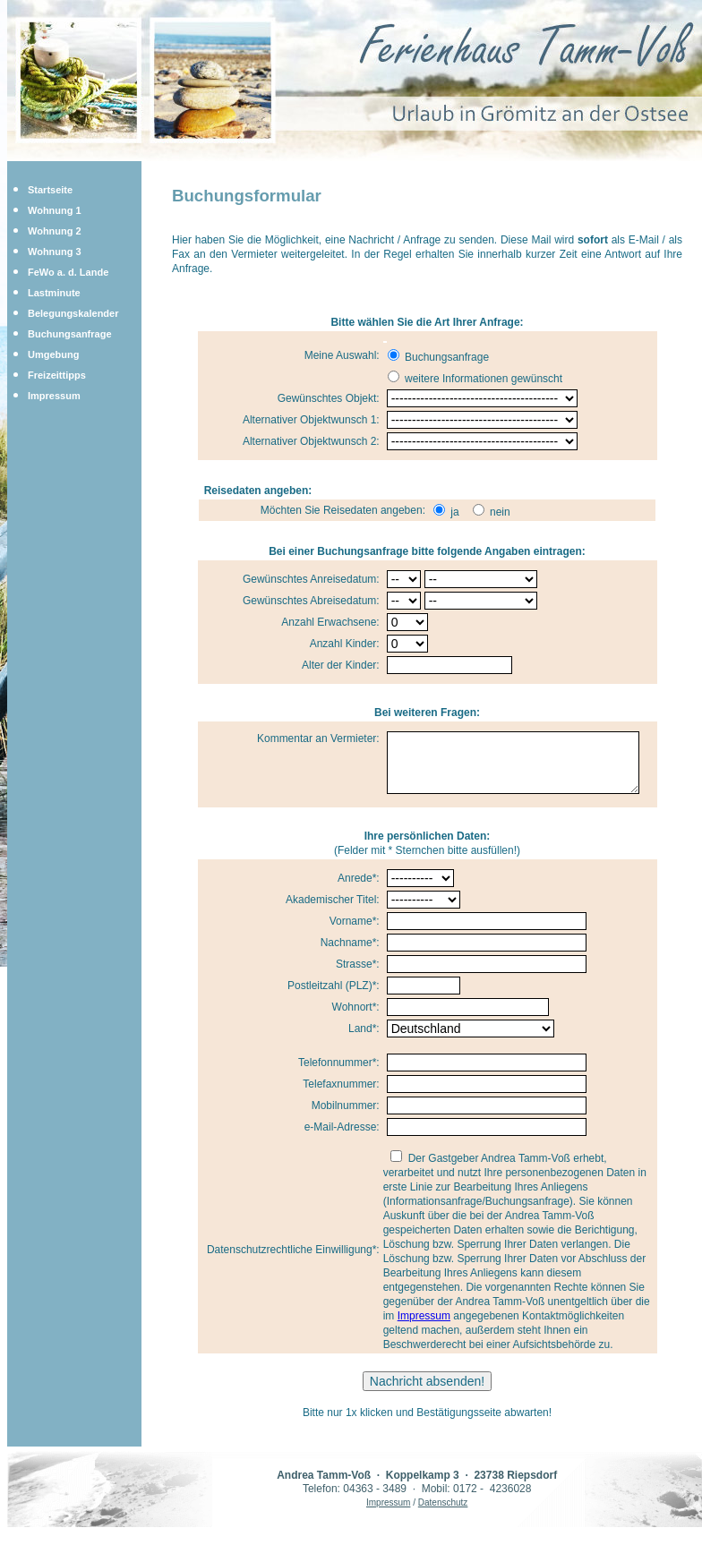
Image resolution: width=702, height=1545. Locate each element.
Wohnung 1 (54, 210)
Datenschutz (443, 1513)
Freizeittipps (57, 375)
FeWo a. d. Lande (68, 272)
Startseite (50, 189)
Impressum (54, 395)
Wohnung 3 (54, 251)
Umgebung (53, 354)
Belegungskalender (73, 313)
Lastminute (54, 292)
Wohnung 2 (54, 231)
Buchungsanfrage (70, 334)
